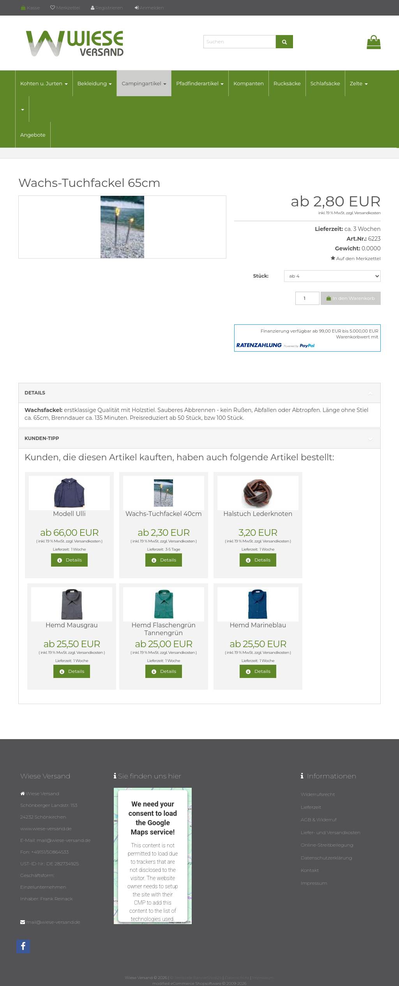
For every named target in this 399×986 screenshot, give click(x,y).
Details (199, 393)
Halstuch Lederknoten (239, 514)
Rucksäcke (288, 83)
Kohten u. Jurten (45, 83)
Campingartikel (145, 83)
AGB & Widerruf (319, 819)
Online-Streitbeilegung (327, 844)
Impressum (314, 881)
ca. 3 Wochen (362, 228)
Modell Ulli (65, 514)
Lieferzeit (311, 807)
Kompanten (250, 83)
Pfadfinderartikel (201, 83)
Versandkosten (367, 212)
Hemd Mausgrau (327, 514)
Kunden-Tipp (199, 439)
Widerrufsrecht (318, 794)
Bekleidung (96, 83)
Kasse (30, 8)
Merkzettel (65, 8)
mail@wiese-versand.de (53, 922)
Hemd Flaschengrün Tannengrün (65, 629)
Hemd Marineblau (152, 625)
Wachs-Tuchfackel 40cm (152, 517)
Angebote (34, 135)
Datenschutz (237, 977)
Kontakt (310, 869)
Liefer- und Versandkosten (330, 832)
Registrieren (107, 8)
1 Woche (74, 549)
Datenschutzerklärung (326, 856)
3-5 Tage (161, 549)
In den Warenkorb (351, 298)
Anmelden (149, 8)
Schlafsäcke (326, 83)
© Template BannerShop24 (196, 977)
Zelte (360, 83)
